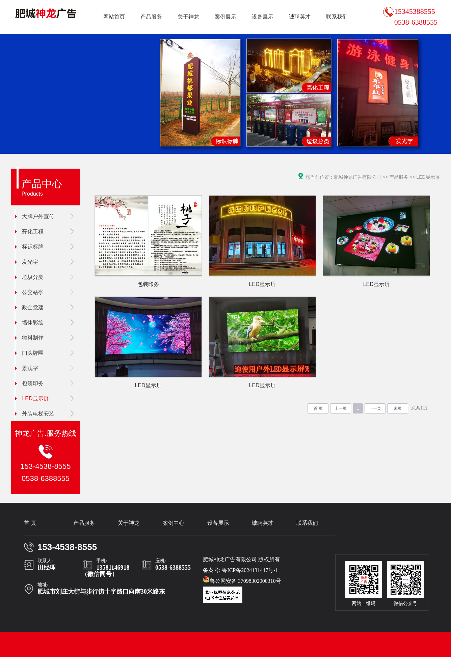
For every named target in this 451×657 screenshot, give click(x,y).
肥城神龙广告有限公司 (357, 177)
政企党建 (29, 307)
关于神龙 (188, 17)
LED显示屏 (32, 398)
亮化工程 (29, 231)
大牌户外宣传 (34, 216)
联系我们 (337, 17)
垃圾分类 (29, 277)
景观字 (26, 368)
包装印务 (29, 383)
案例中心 (173, 523)
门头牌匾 (29, 353)
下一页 (375, 408)
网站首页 (114, 17)
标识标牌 (29, 247)
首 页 (318, 408)
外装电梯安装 (34, 414)
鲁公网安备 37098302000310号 (242, 580)
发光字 (26, 262)
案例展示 (225, 17)
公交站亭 (29, 292)
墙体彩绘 (29, 322)
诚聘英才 (300, 17)
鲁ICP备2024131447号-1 (250, 570)
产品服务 (151, 17)
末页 (398, 408)
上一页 (341, 408)
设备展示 (262, 17)
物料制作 (29, 338)
